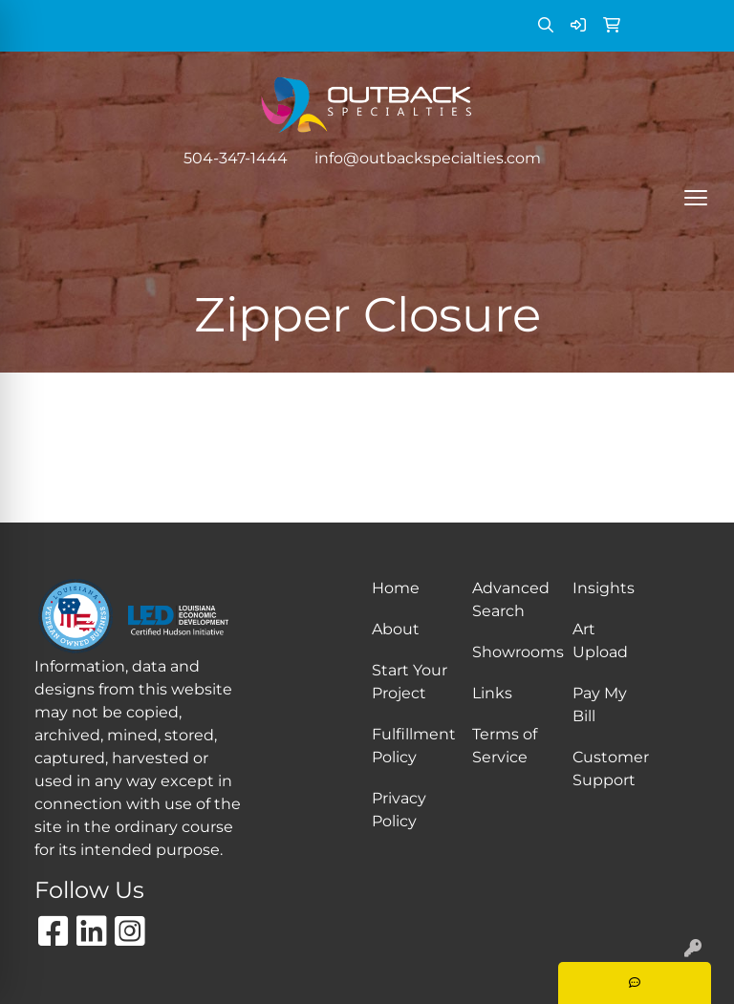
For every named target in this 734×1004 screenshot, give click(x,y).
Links (492, 693)
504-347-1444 (236, 158)
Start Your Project (409, 681)
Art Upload (600, 640)
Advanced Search (511, 599)
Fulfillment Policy (410, 745)
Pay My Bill (599, 704)
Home (396, 588)
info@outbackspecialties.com (427, 158)
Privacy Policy (399, 809)
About (396, 629)
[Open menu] (696, 198)
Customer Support (610, 768)
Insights (603, 588)
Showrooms (511, 652)
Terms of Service (504, 745)
